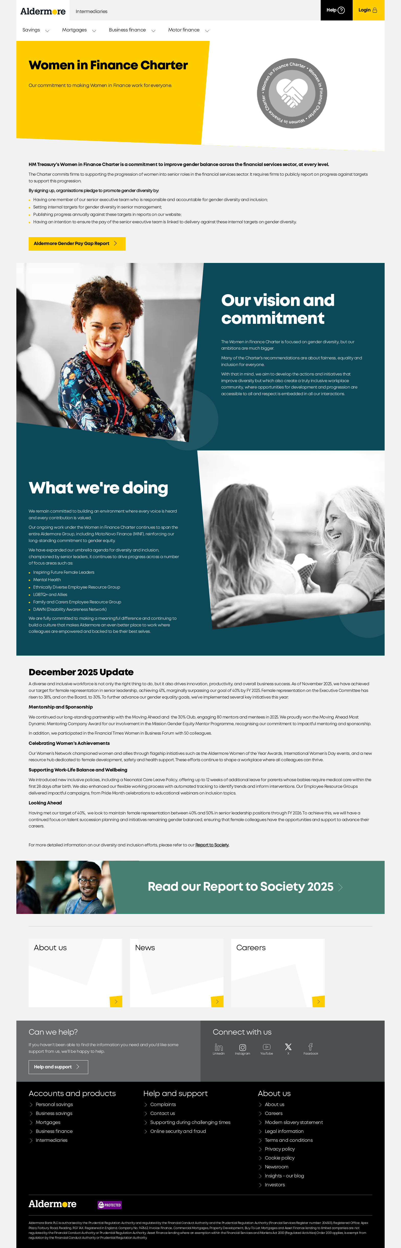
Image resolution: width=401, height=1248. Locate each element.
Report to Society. (212, 845)
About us (75, 973)
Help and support (57, 1067)
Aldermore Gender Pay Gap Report (76, 243)
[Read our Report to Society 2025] (200, 887)
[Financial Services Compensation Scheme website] (109, 1205)
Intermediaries (91, 12)
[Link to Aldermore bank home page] (52, 1205)
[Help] (337, 10)
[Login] (369, 10)
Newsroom (177, 973)
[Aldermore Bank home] (42, 11)
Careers (278, 973)
